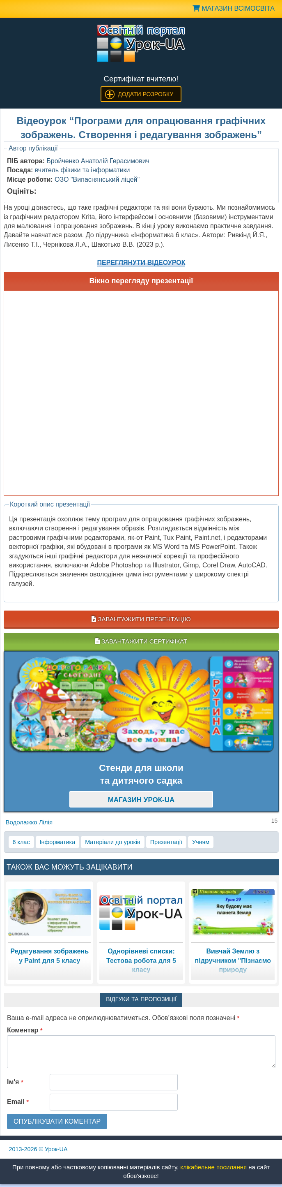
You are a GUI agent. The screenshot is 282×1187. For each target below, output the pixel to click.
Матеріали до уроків (112, 842)
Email (18, 1101)
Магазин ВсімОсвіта (234, 8)
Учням (200, 842)
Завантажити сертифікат (141, 641)
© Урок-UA (38, 1149)
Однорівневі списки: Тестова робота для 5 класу (141, 960)
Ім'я (15, 1081)
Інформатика (58, 842)
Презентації (166, 842)
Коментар (25, 1030)
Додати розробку (145, 94)
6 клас (21, 842)
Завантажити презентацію (141, 618)
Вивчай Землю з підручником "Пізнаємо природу (233, 960)
